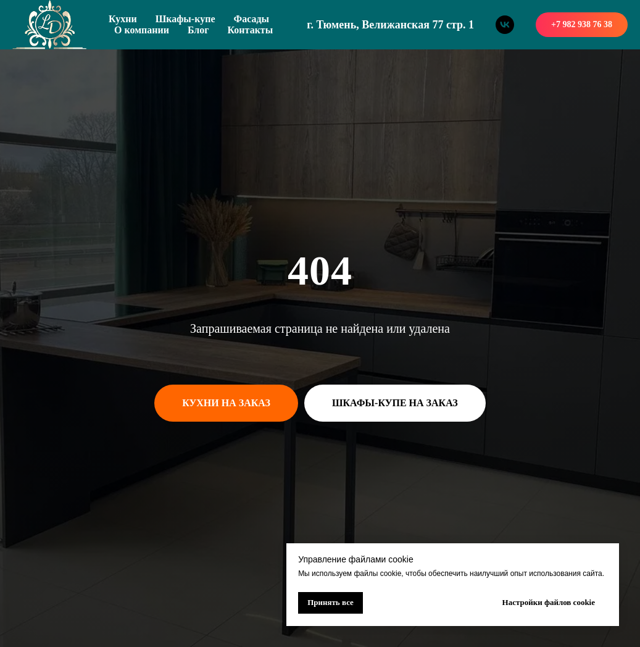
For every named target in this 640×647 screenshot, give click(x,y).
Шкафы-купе (185, 19)
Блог (198, 30)
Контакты (250, 30)
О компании (141, 30)
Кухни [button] (123, 19)
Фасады (251, 19)
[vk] (505, 24)
